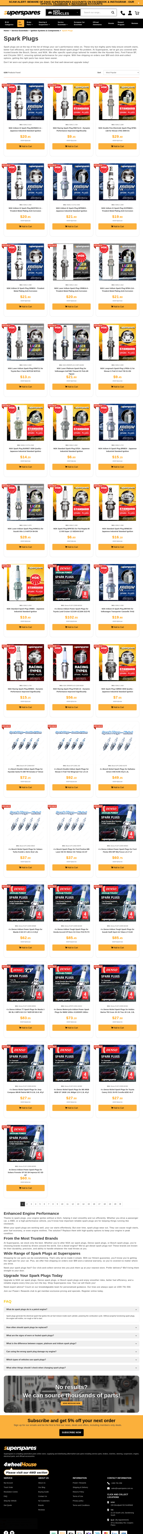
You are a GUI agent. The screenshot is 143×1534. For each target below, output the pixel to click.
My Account (8, 1483)
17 (99, 1204)
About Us (42, 1483)
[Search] (113, 12)
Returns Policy (78, 1492)
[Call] (123, 13)
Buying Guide (43, 1492)
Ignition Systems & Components (45, 30)
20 (115, 1204)
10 (62, 1204)
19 (110, 1204)
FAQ (5, 1496)
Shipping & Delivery (80, 1487)
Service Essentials (62, 23)
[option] (71, 3)
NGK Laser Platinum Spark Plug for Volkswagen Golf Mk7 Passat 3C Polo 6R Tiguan (71, 371)
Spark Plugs (67, 30)
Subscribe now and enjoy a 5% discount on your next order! (71, 3)
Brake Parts (29, 23)
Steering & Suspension (44, 23)
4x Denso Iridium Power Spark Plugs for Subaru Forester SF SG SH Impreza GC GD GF (25, 1172)
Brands (111, 23)
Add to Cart (25, 146)
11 (67, 1204)
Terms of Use (78, 1496)
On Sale (20, 23)
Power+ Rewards (79, 1483)
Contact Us (42, 1496)
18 (105, 1204)
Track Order (8, 1487)
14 (83, 1204)
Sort (99, 73)
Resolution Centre (11, 1492)
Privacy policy (78, 1501)
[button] (10, 23)
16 (94, 1204)
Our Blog (41, 1487)
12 (73, 1204)
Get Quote (8, 1505)
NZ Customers (43, 1501)
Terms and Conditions (81, 1505)
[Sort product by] (121, 72)
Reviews (135, 23)
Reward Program (121, 23)
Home (6, 30)
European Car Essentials (79, 23)
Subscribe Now (71, 1432)
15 (89, 1204)
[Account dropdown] (130, 13)
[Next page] (120, 1204)
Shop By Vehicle (10, 1501)
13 (78, 1204)
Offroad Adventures (97, 23)
